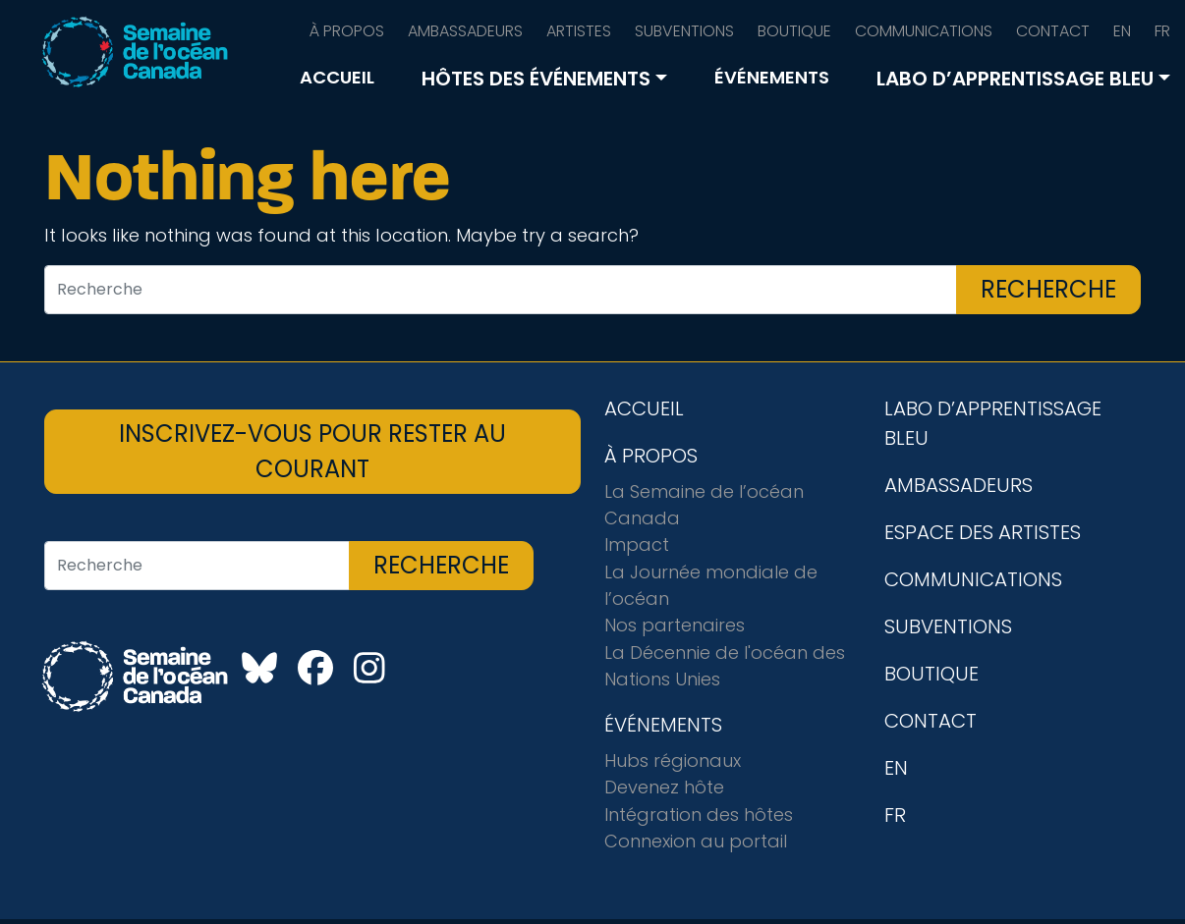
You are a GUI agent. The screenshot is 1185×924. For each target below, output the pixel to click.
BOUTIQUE (794, 31)
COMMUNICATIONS (923, 31)
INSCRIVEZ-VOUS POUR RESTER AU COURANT (312, 451)
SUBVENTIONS (684, 31)
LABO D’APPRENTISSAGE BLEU (1015, 78)
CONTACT (1053, 31)
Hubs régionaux (672, 760)
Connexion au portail (695, 841)
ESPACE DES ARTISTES (982, 532)
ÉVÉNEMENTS (771, 77)
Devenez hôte (664, 787)
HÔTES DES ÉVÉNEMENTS (536, 78)
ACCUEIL (337, 77)
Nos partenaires (674, 625)
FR (1162, 31)
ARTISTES (578, 31)
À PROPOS (347, 31)
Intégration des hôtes (698, 814)
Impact (636, 544)
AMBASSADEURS (465, 31)
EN (1122, 31)
